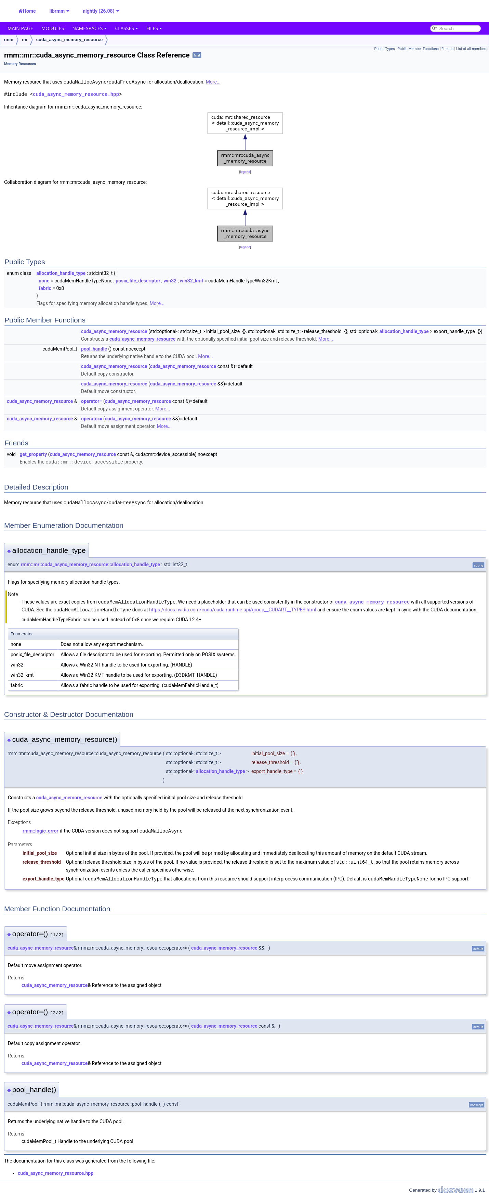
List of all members (471, 49)
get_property (33, 454)
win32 (169, 280)
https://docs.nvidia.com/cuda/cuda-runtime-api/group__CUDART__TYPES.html (232, 608)
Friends (447, 49)
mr (25, 39)
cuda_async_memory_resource (69, 39)
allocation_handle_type (60, 273)
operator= (91, 401)
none (44, 280)
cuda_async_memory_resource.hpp (76, 94)
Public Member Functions (418, 49)
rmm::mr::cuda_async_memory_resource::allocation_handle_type (90, 563)
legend (245, 171)
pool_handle (94, 348)
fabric (45, 288)
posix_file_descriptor (138, 280)
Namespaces (89, 28)
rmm (8, 39)
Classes (126, 28)
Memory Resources (20, 64)
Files (154, 28)
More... (213, 82)
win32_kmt (191, 280)
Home (29, 11)
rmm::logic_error (40, 829)
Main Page (20, 28)
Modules (52, 28)
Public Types (384, 49)
